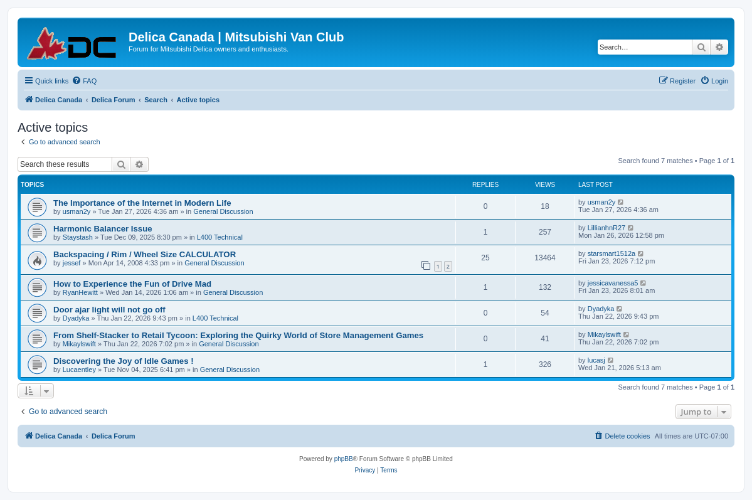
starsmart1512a (611, 253)
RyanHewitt (80, 292)
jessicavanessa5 (613, 283)
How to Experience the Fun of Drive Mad (132, 284)
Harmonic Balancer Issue (102, 228)
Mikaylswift (79, 344)
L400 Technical (220, 237)
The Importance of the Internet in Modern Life (142, 203)
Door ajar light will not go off (109, 309)
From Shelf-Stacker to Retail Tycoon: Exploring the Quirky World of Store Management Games (238, 335)
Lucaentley (79, 369)
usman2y (77, 211)
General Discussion (223, 211)
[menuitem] (84, 80)
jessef (72, 263)
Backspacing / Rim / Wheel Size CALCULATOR (144, 254)
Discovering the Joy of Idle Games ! (123, 361)
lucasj (596, 360)
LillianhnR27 (607, 227)
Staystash (78, 237)
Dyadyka (76, 318)
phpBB (343, 458)
